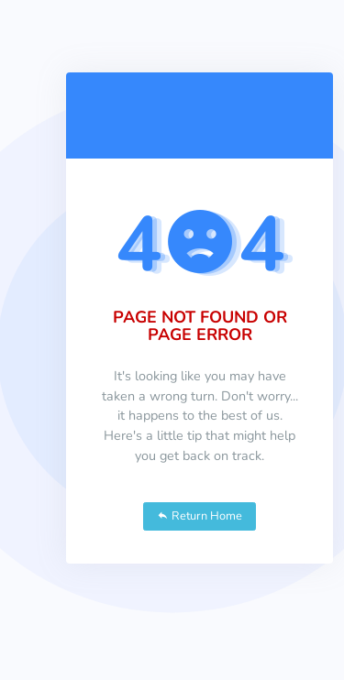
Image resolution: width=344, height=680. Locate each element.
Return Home (199, 516)
